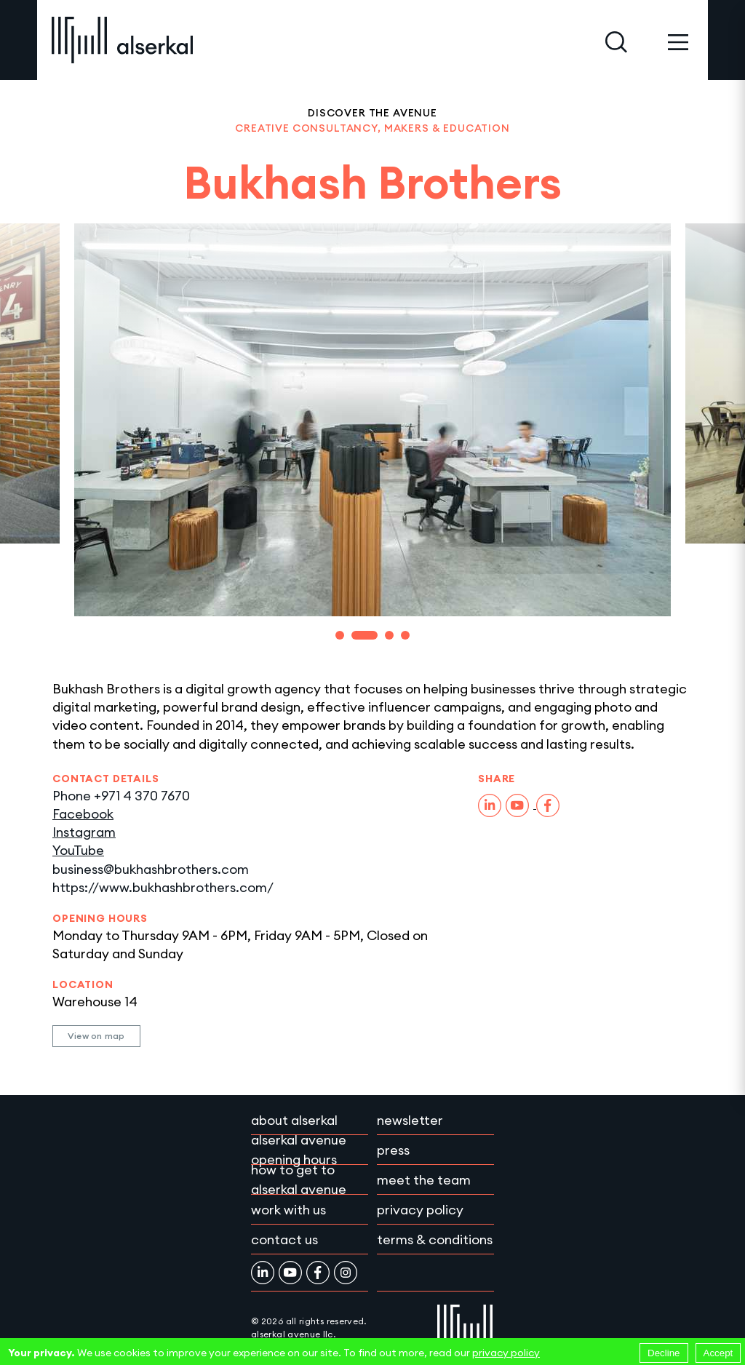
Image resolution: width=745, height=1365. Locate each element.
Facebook (82, 813)
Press (393, 1150)
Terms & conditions (435, 1239)
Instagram (84, 832)
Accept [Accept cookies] (718, 1353)
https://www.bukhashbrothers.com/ (163, 887)
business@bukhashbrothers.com (150, 869)
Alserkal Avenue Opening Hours (298, 1149)
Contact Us (284, 1239)
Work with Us (288, 1209)
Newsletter (410, 1120)
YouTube (78, 850)
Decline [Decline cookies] (664, 1353)
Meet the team (424, 1179)
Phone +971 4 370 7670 (121, 795)
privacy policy (506, 1352)
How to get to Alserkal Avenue (298, 1179)
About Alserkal (294, 1120)
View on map (96, 1035)
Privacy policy (420, 1209)
